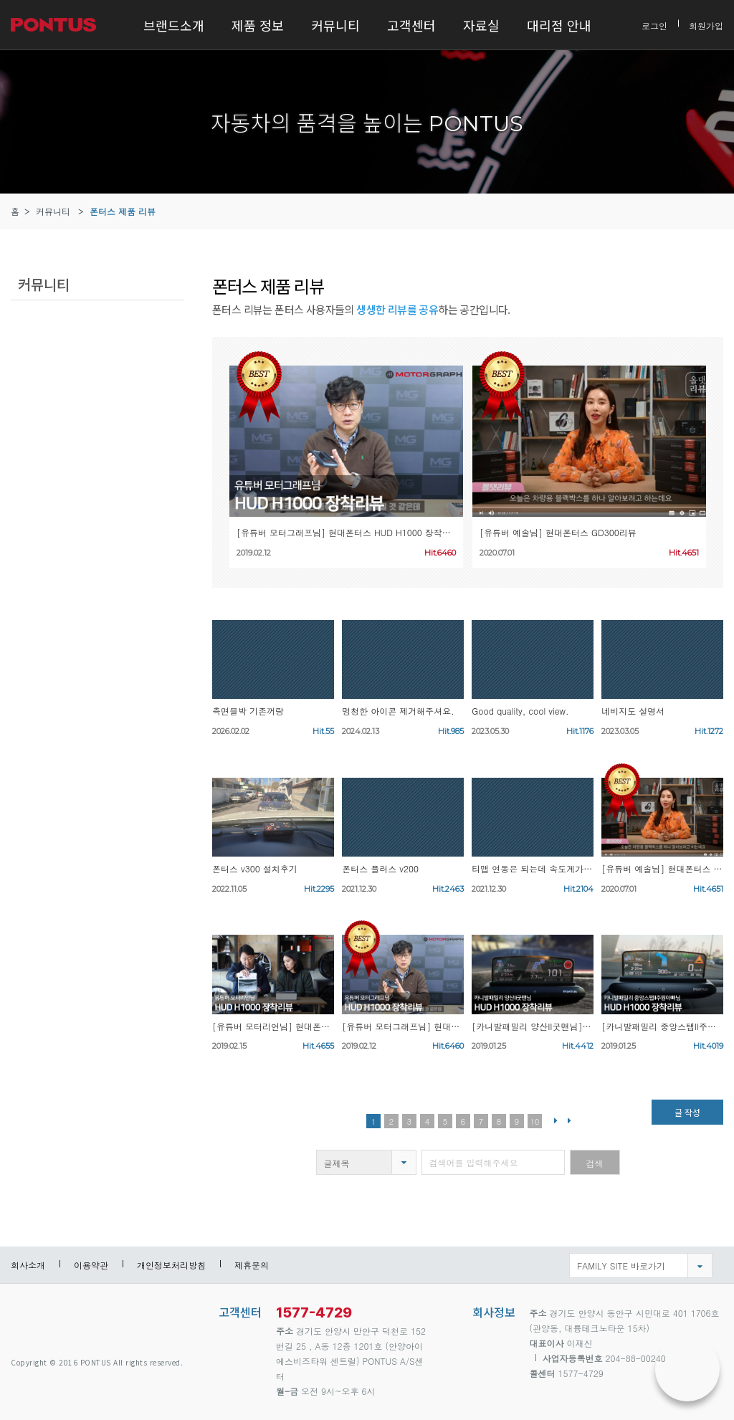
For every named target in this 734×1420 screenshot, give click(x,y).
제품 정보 (258, 25)
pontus (61, 1319)
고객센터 (411, 25)
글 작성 (687, 1112)
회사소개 (28, 1265)
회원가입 (706, 25)
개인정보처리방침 (171, 1265)
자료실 (481, 25)
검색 (595, 1163)
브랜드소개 (173, 25)
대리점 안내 (559, 25)
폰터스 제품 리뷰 (123, 211)
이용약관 (91, 1265)
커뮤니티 (335, 25)
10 (535, 1121)
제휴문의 (251, 1265)
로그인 (654, 25)
